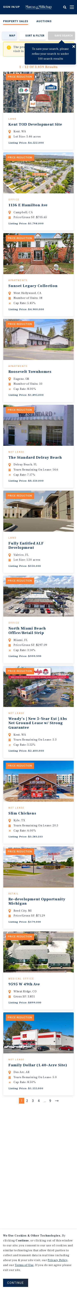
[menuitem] (15, 22)
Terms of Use (24, 1265)
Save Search (63, 35)
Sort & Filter (34, 35)
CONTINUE (15, 1282)
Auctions (44, 21)
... (45, 1128)
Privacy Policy (57, 1260)
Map (12, 35)
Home (38, 7)
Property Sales (15, 21)
